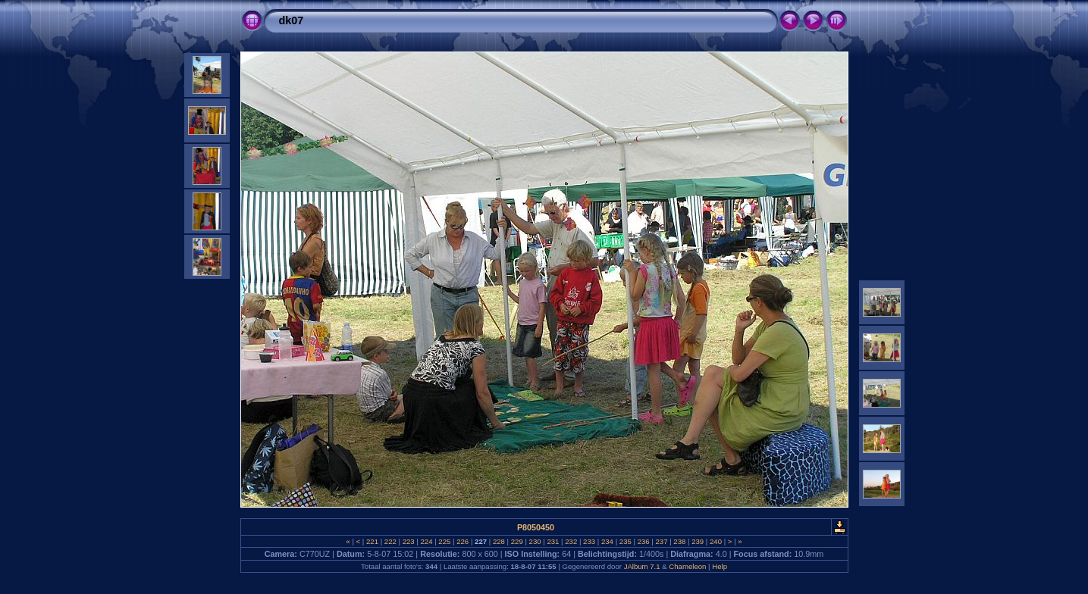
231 (553, 541)
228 (498, 541)
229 (517, 541)
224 (426, 541)
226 (463, 541)
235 (625, 541)
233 (589, 541)
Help (719, 566)
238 (680, 541)
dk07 (291, 20)
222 (390, 541)
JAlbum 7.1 (642, 566)
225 (445, 541)
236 (643, 541)
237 (661, 541)
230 (535, 541)
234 (607, 541)
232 (571, 541)
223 (408, 541)
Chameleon (687, 566)
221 (372, 541)
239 (698, 541)
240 (715, 541)
